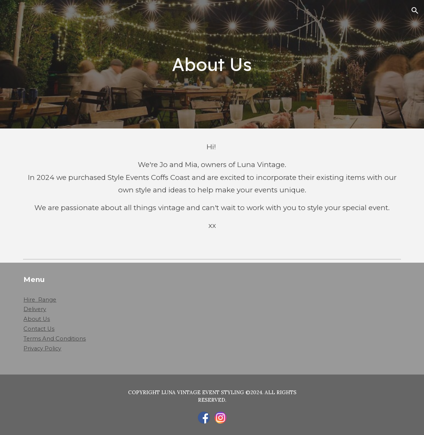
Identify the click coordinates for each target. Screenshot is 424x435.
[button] (415, 11)
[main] (212, 64)
